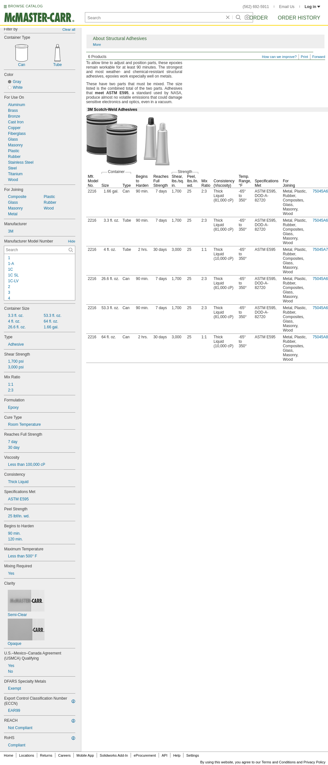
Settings (192, 755)
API (165, 755)
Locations (26, 755)
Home (8, 755)
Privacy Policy (314, 762)
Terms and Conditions (279, 762)
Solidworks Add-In (114, 755)
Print (304, 57)
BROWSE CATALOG (25, 6)
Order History (299, 18)
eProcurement (145, 755)
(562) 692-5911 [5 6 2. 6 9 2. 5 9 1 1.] (256, 6)
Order (258, 18)
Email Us (286, 6)
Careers (64, 755)
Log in (312, 6)
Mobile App (85, 755)
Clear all (68, 29)
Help (177, 755)
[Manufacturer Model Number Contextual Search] (39, 250)
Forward (318, 57)
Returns (46, 755)
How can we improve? (279, 57)
